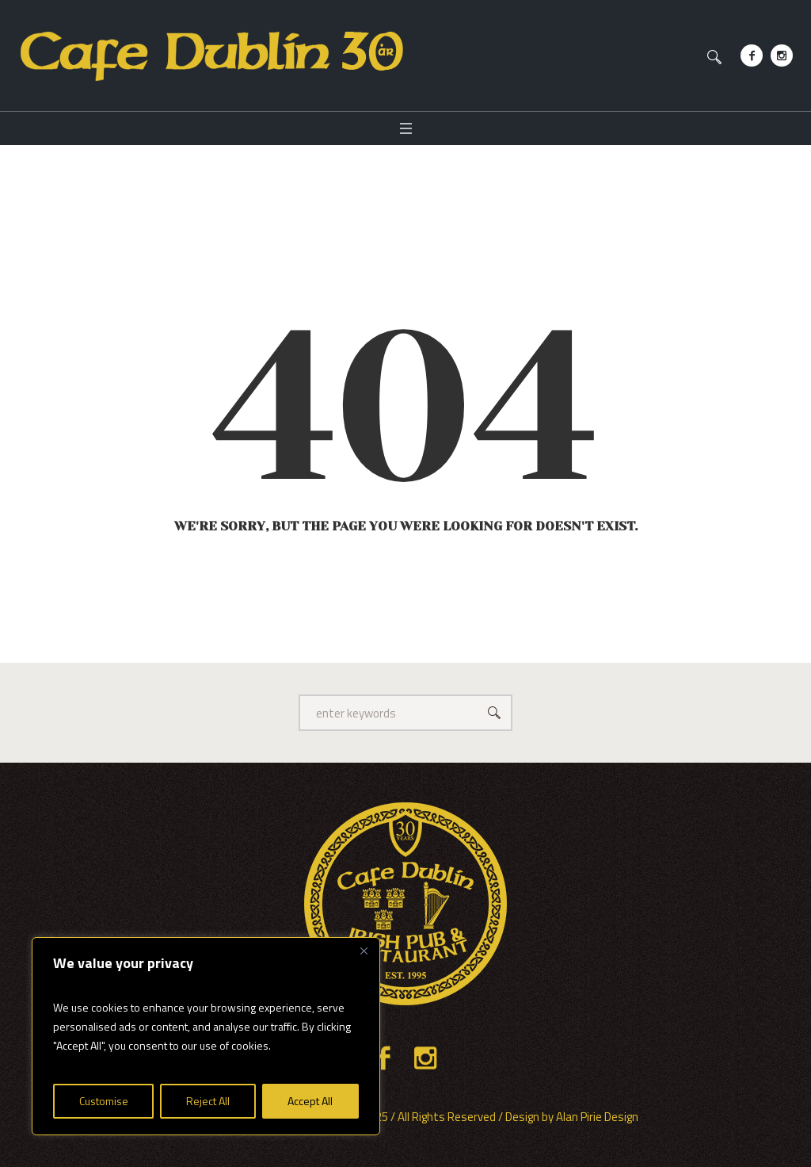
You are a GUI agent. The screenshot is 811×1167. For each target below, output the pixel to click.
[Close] (363, 950)
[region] (206, 1036)
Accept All (310, 1100)
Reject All (208, 1100)
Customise (103, 1100)
